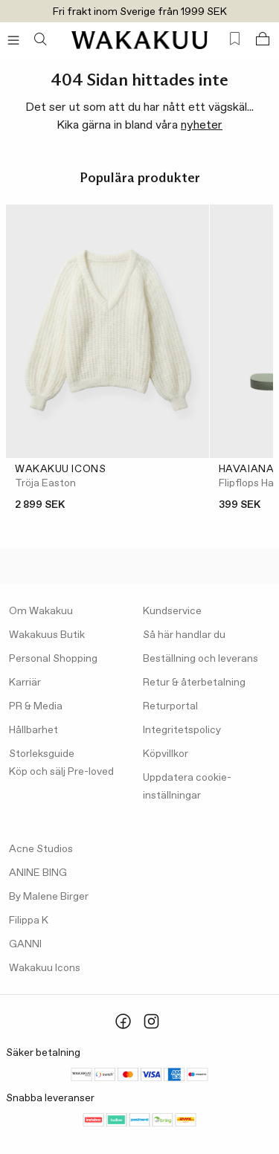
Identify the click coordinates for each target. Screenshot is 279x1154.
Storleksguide (41, 754)
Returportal (170, 706)
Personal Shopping (53, 658)
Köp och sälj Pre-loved (61, 772)
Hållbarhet (33, 730)
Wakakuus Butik (47, 635)
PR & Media (35, 706)
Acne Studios (41, 849)
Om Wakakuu (41, 611)
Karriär (25, 682)
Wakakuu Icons (44, 968)
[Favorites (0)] (234, 39)
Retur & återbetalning (194, 682)
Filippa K (28, 920)
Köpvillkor (165, 754)
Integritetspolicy (182, 730)
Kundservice (172, 611)
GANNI (25, 944)
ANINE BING (38, 873)
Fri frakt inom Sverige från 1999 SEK (140, 12)
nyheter (201, 125)
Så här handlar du (184, 635)
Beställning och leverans (200, 658)
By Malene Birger (49, 896)
